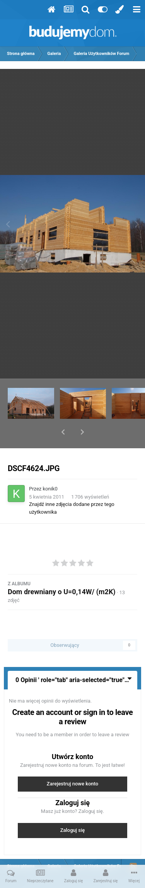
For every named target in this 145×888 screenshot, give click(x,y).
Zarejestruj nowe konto (72, 763)
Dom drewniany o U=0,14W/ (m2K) (62, 571)
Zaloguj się (72, 810)
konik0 (50, 468)
